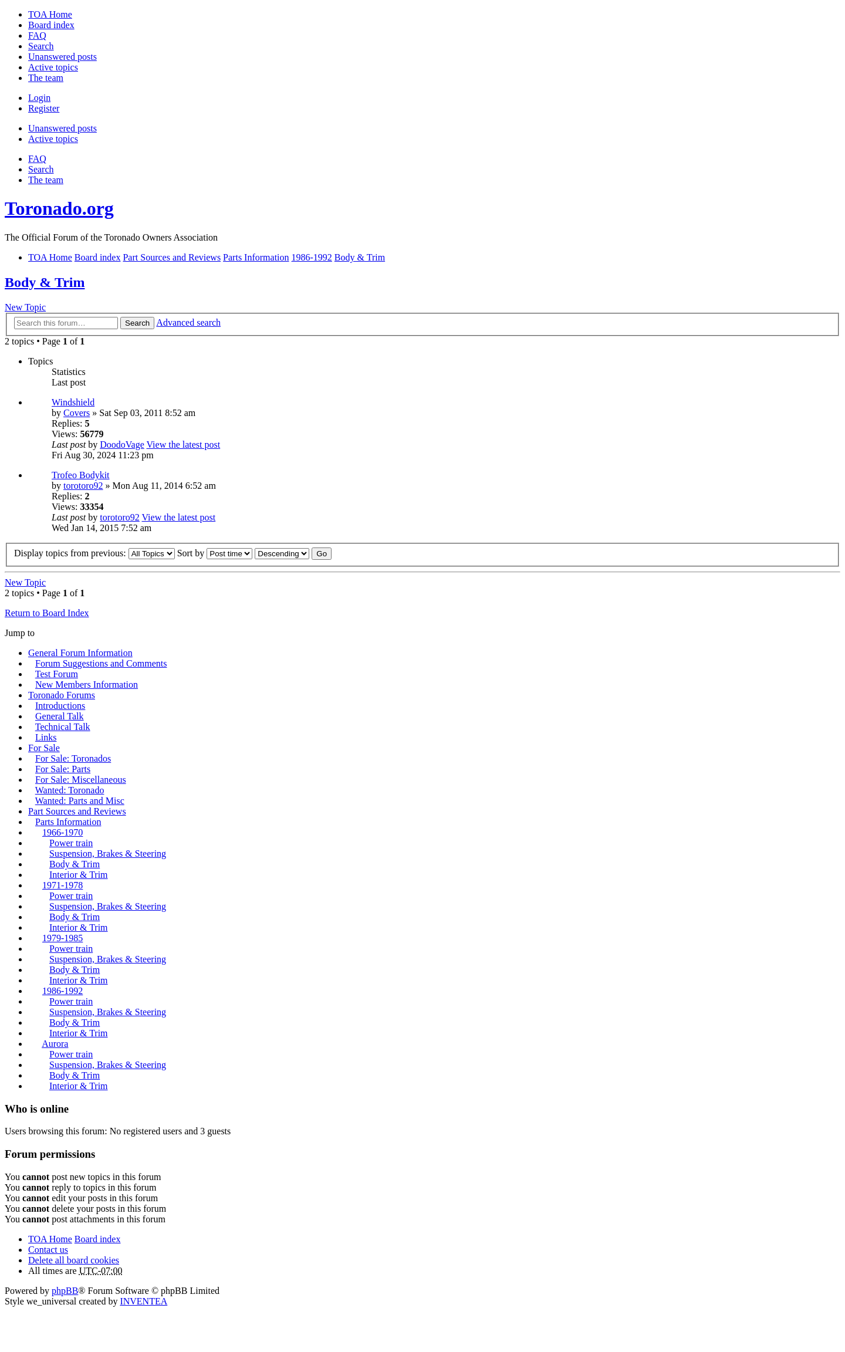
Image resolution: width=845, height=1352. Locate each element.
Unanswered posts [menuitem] (62, 57)
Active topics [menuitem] (53, 67)
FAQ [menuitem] (37, 35)
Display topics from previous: (94, 553)
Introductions (60, 706)
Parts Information (68, 822)
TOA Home (50, 1239)
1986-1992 (62, 991)
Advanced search (188, 322)
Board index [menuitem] (51, 25)
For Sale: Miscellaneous (80, 780)
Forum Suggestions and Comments (101, 663)
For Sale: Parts (62, 769)
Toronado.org (59, 208)
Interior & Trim (78, 875)
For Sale (44, 748)
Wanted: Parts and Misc (79, 801)
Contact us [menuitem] (48, 1250)
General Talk (59, 716)
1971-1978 (62, 885)
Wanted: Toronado (69, 790)
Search (137, 323)
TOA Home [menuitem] (50, 14)
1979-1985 (62, 938)
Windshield (73, 402)
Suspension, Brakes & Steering (107, 853)
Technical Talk (62, 727)
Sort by (215, 553)
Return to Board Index (47, 613)
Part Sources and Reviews (77, 811)
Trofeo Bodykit (81, 475)
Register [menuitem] (43, 108)
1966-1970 (62, 832)
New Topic (25, 307)
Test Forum (56, 674)
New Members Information (86, 684)
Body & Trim (44, 282)
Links (45, 737)
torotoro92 (83, 486)
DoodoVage (122, 444)
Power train (71, 843)
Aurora (55, 1044)
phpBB (65, 1291)
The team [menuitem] (45, 78)
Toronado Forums (61, 695)
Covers (76, 413)
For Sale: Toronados (73, 758)
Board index (98, 1239)
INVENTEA (143, 1301)
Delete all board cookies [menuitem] (73, 1260)
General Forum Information (80, 653)
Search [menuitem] (41, 46)
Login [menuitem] (39, 98)
